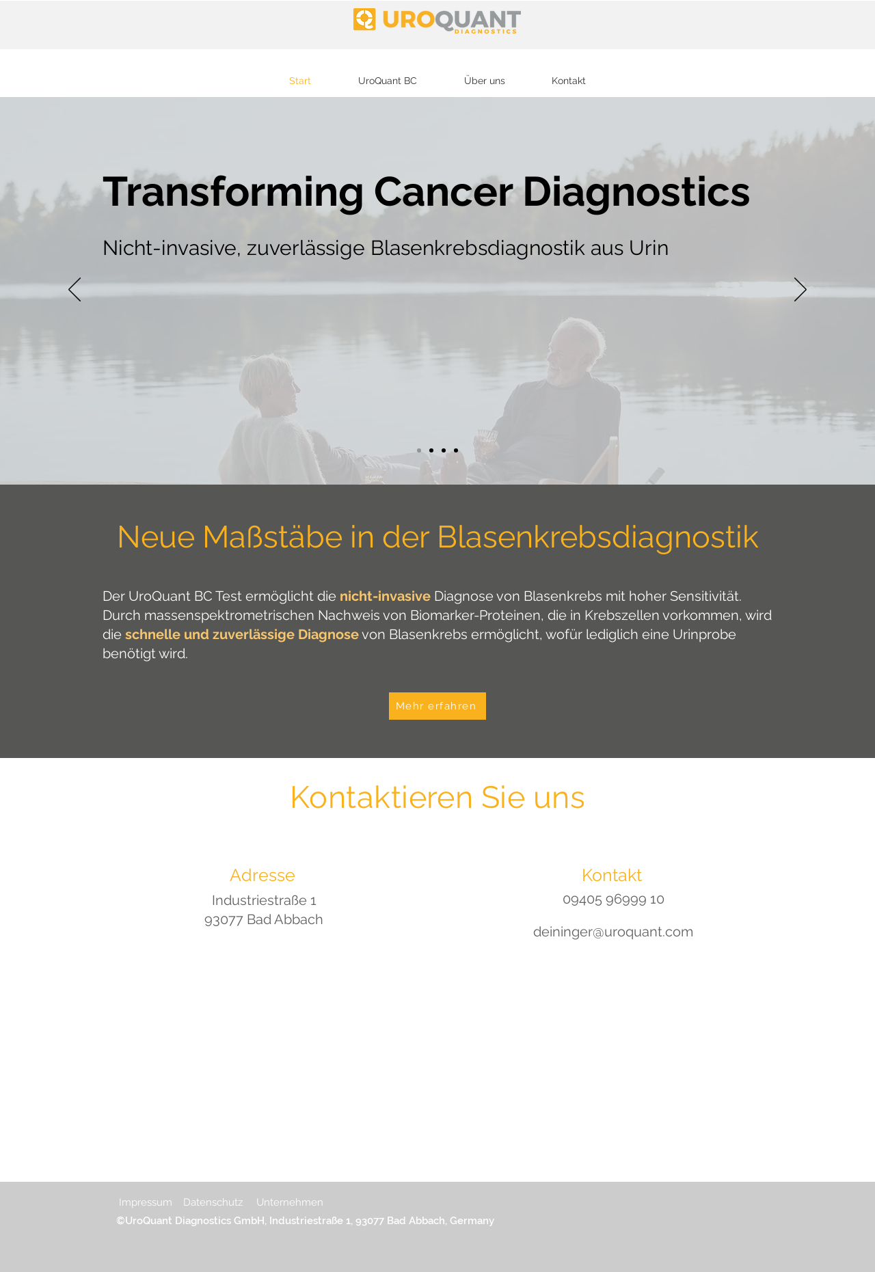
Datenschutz (213, 1202)
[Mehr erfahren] (437, 706)
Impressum (147, 1202)
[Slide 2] (456, 450)
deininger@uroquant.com (613, 931)
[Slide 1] (419, 450)
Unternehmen (289, 1202)
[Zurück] (74, 290)
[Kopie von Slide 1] (431, 450)
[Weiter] (800, 290)
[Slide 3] (444, 450)
